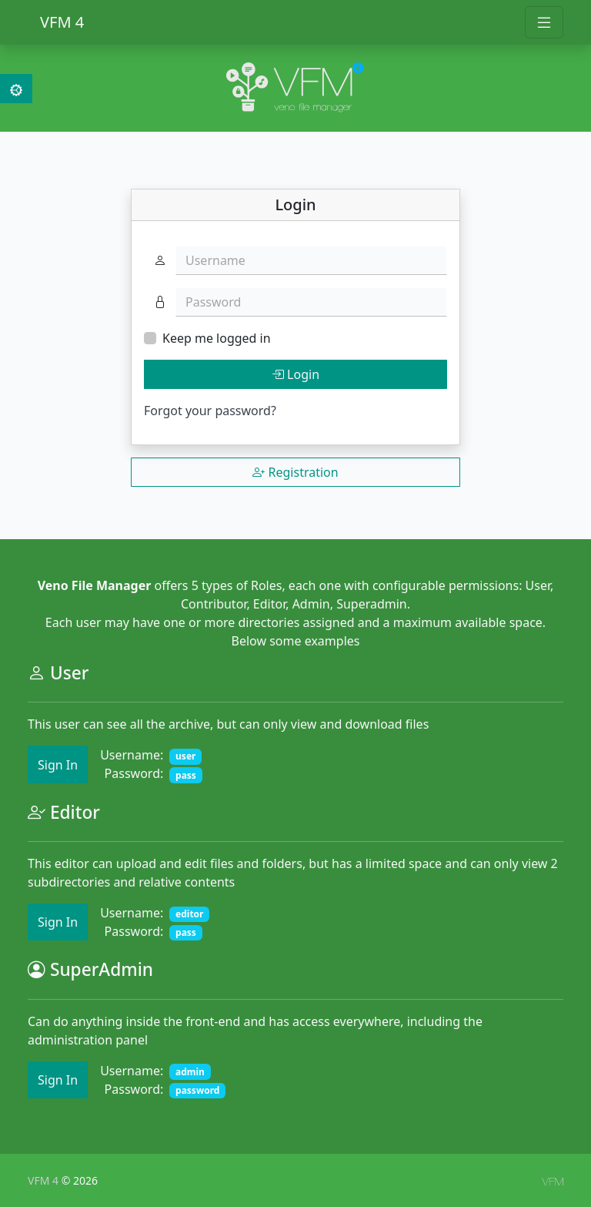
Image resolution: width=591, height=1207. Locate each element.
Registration (295, 472)
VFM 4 (62, 22)
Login (295, 374)
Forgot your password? (210, 410)
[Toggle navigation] (544, 22)
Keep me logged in (216, 338)
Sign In (58, 764)
